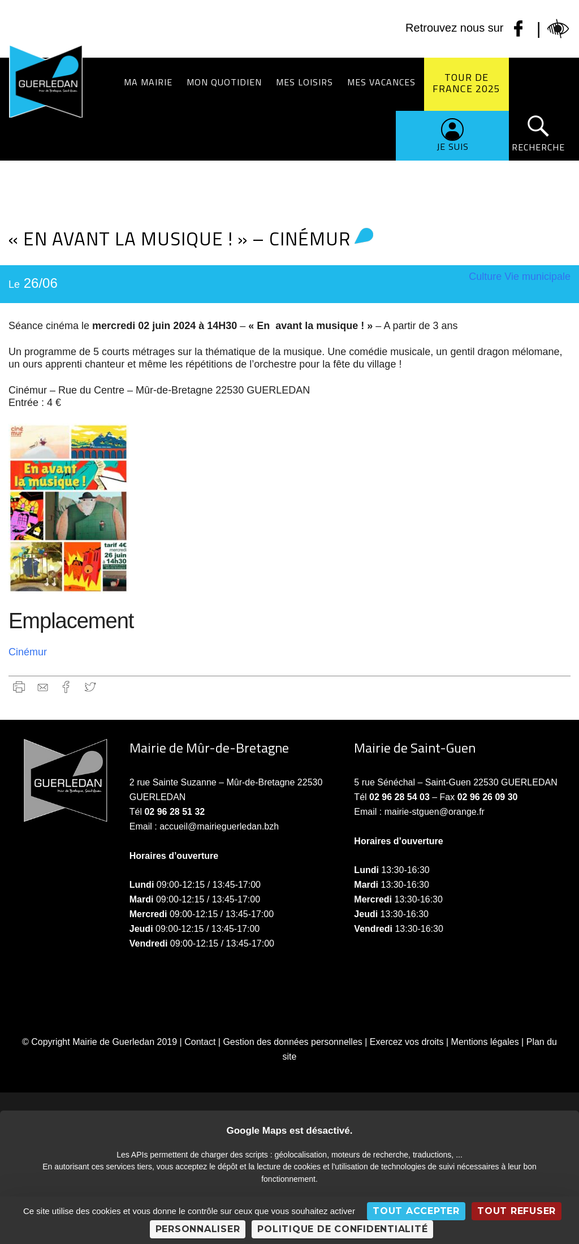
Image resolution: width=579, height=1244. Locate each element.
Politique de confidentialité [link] (342, 1229)
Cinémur (27, 652)
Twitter (90, 686)
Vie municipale (537, 276)
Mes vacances (381, 82)
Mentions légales (485, 1042)
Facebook (66, 686)
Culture (485, 276)
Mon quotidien (224, 82)
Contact (199, 1042)
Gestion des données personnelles (292, 1042)
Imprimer (18, 686)
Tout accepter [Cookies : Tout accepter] (416, 1211)
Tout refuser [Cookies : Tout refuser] (516, 1211)
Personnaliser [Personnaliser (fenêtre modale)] (197, 1229)
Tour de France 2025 (466, 83)
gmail (42, 686)
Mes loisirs (304, 82)
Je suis (453, 146)
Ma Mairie (148, 82)
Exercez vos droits (407, 1042)
